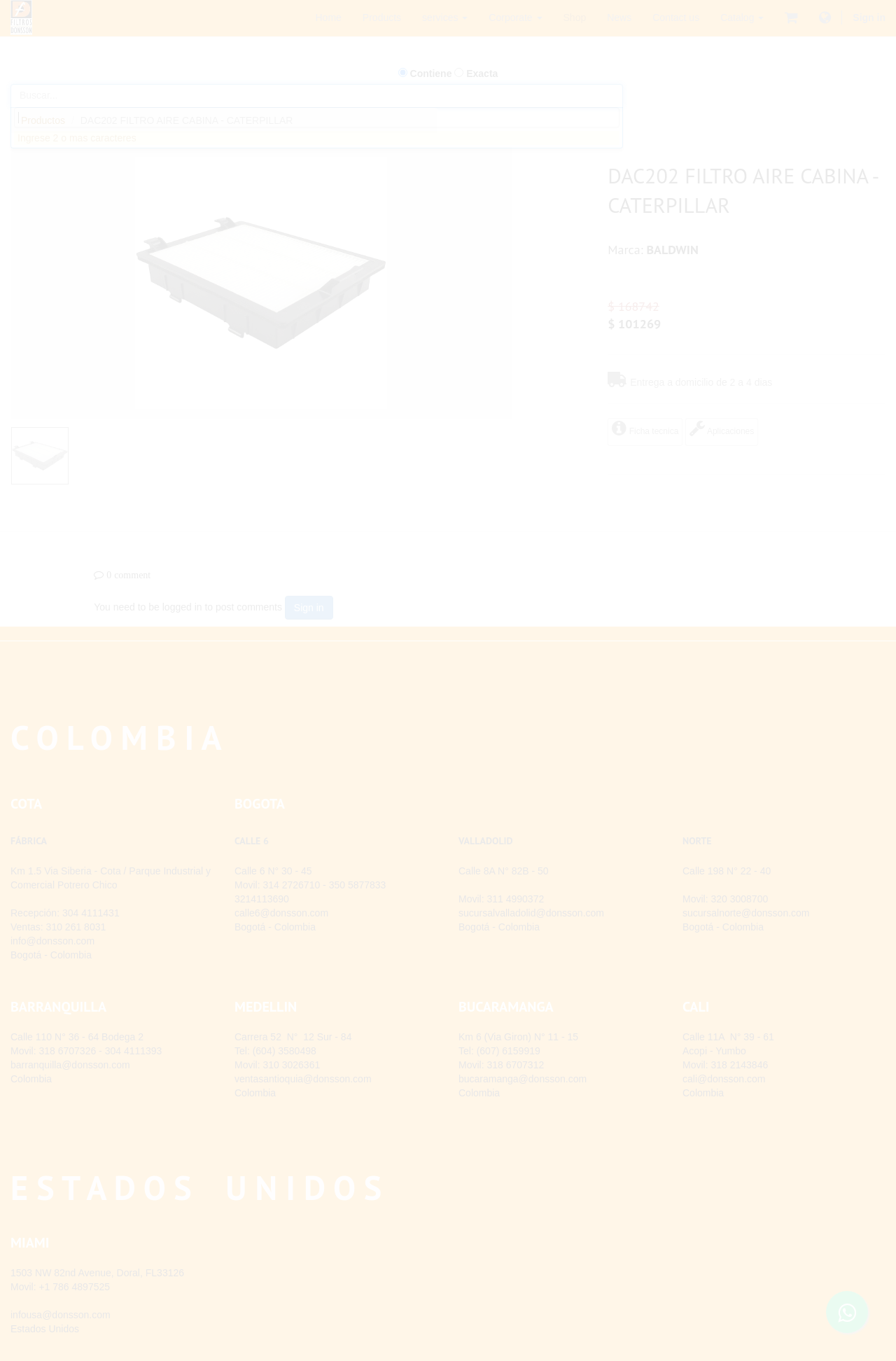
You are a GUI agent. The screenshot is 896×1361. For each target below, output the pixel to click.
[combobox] (317, 117)
